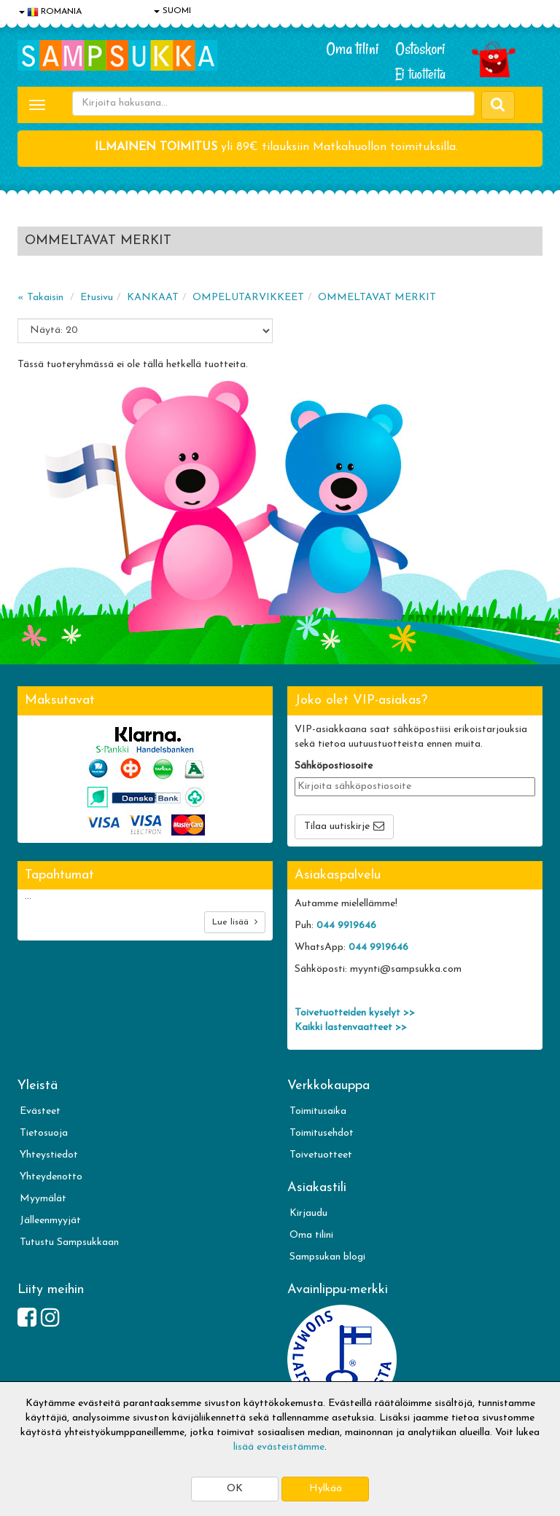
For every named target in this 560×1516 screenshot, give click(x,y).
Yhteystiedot (49, 1155)
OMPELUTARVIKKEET (248, 297)
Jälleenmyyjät (50, 1220)
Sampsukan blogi (327, 1257)
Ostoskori (420, 49)
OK (235, 1488)
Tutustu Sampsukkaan (69, 1242)
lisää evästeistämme (278, 1447)
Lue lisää (234, 922)
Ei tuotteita (420, 74)
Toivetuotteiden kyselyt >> (355, 1013)
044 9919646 (346, 925)
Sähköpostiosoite (334, 766)
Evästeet (40, 1111)
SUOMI (172, 11)
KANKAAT (153, 297)
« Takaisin (40, 297)
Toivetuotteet (320, 1155)
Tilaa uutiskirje (337, 826)
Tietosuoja (44, 1133)
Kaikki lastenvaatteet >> (351, 1027)
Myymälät (43, 1198)
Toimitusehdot (321, 1133)
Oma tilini (352, 49)
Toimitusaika (317, 1111)
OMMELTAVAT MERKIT (377, 297)
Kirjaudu (308, 1213)
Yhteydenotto (51, 1176)
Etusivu (96, 297)
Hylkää (325, 1488)
